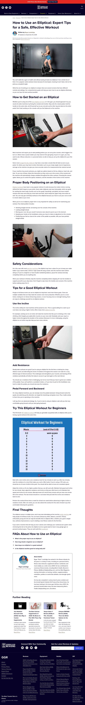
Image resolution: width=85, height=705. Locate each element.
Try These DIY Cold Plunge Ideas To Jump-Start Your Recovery (78, 689)
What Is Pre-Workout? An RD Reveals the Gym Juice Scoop (63, 669)
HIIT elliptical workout (27, 413)
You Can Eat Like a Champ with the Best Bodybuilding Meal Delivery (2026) (47, 685)
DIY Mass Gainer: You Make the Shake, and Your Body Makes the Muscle (78, 698)
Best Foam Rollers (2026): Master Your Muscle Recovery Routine (46, 669)
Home (14, 17)
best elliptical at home (38, 102)
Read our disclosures (25, 39)
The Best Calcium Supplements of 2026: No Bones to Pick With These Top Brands (35, 616)
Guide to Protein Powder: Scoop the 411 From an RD (63, 675)
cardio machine (64, 514)
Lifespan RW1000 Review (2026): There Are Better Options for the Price (64, 616)
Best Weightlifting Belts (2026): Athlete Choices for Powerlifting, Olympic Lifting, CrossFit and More (47, 677)
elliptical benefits (50, 310)
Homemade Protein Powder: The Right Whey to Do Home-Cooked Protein (78, 671)
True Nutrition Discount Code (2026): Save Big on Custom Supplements (20, 616)
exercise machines (32, 268)
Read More (17, 632)
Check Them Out (52, 2)
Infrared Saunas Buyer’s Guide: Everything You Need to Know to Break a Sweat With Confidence (62, 682)
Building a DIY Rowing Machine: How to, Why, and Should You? (77, 680)
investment (44, 529)
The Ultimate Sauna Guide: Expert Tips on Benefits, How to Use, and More (63, 690)
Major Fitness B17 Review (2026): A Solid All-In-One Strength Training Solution (29, 697)
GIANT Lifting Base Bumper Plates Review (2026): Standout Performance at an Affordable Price (30, 663)
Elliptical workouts (18, 187)
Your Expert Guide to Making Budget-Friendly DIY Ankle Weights (78, 663)
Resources (18, 17)
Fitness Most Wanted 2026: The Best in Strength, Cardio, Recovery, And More (47, 662)
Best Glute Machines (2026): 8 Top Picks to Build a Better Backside (47, 692)
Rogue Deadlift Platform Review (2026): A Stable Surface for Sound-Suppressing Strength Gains (30, 671)
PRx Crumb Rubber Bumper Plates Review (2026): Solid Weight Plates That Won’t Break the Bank (30, 680)
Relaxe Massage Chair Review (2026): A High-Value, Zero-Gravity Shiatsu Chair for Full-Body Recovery (30, 689)
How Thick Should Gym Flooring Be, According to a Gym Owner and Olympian (63, 662)
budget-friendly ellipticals (27, 163)
